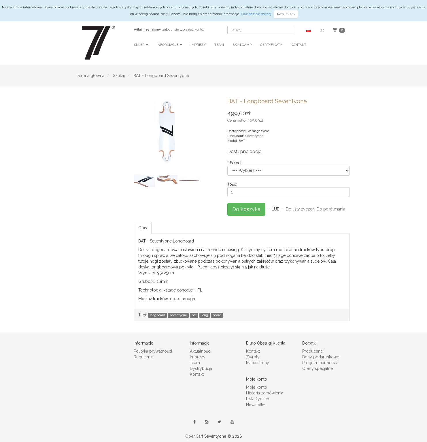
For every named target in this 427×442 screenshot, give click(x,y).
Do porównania (331, 208)
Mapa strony (257, 362)
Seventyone (254, 136)
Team (219, 45)
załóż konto (194, 29)
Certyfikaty (271, 45)
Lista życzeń (257, 398)
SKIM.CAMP (242, 45)
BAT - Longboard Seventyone (161, 75)
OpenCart (194, 436)
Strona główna (91, 75)
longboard (157, 315)
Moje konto (256, 387)
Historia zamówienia (264, 393)
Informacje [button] (169, 45)
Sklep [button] (141, 45)
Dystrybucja (201, 368)
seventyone (178, 315)
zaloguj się (170, 29)
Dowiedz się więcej (256, 14)
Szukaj (119, 75)
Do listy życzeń (300, 208)
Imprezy (198, 45)
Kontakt (298, 45)
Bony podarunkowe (320, 357)
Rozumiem (286, 14)
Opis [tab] (142, 227)
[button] (308, 30)
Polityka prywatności (153, 351)
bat (194, 315)
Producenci (313, 351)
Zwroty (253, 357)
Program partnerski (320, 362)
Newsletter (256, 404)
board (217, 315)
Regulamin (144, 357)
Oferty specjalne (317, 368)
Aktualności (200, 351)
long (204, 315)
